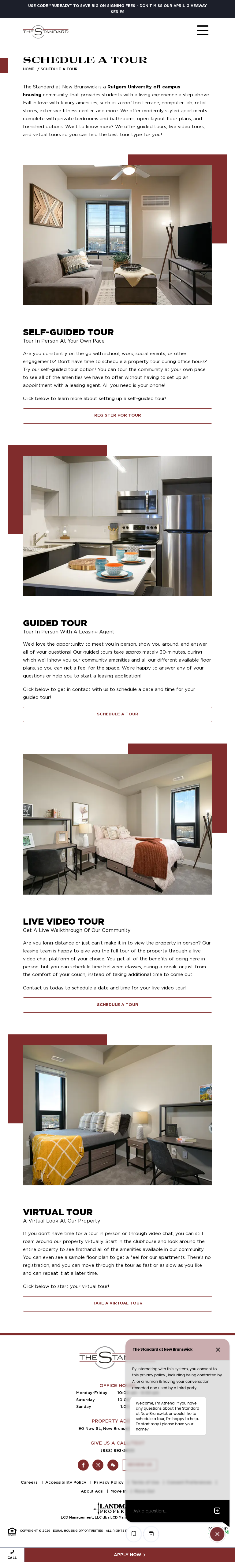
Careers (30, 1482)
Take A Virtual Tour (118, 1303)
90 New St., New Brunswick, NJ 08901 (117, 1428)
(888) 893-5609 (117, 1450)
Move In (119, 1491)
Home (28, 69)
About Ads (92, 1491)
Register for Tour (117, 415)
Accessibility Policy (66, 1482)
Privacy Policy (109, 1482)
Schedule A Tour (117, 714)
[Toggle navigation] (196, 32)
